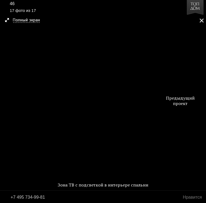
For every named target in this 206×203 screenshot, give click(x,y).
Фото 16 (6, 101)
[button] (25, 20)
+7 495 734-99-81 (28, 197)
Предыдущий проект (180, 100)
